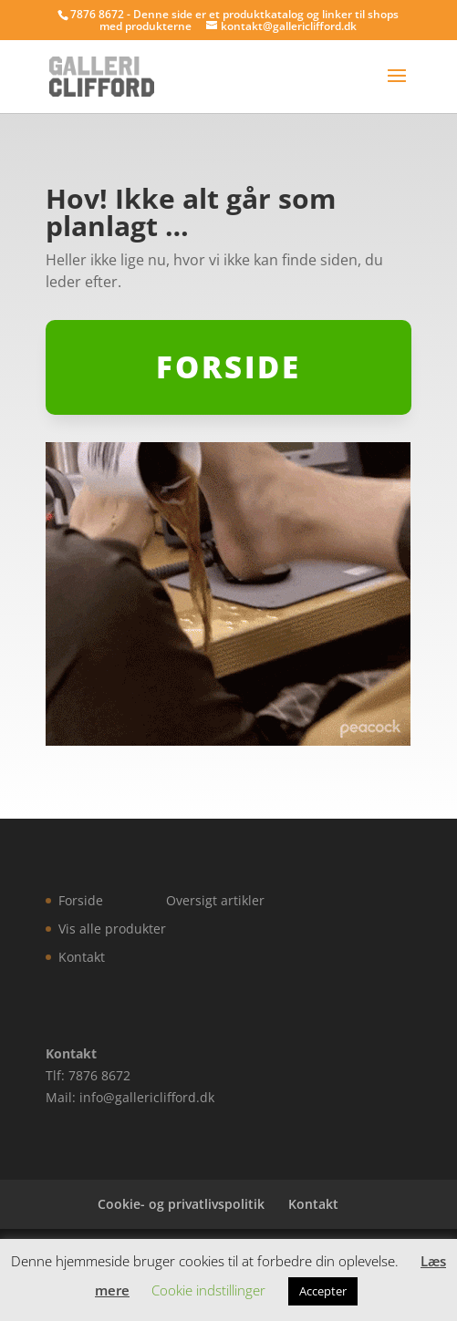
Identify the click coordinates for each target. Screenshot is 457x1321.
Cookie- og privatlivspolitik (181, 1204)
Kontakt (81, 956)
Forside (80, 900)
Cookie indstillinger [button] (208, 1290)
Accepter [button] (323, 1291)
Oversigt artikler (215, 900)
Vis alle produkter (112, 928)
